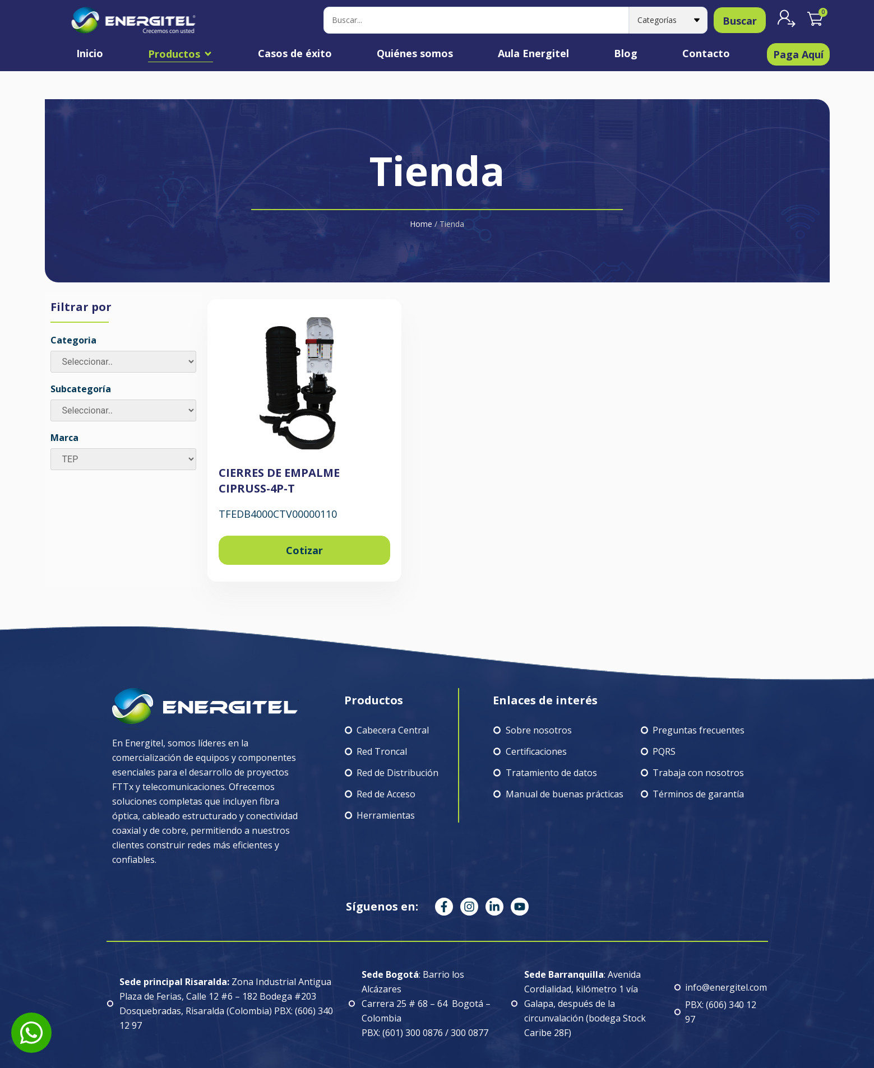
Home (421, 224)
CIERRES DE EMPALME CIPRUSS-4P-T (279, 480)
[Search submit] (739, 20)
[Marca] (123, 459)
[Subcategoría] (123, 410)
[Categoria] (123, 362)
